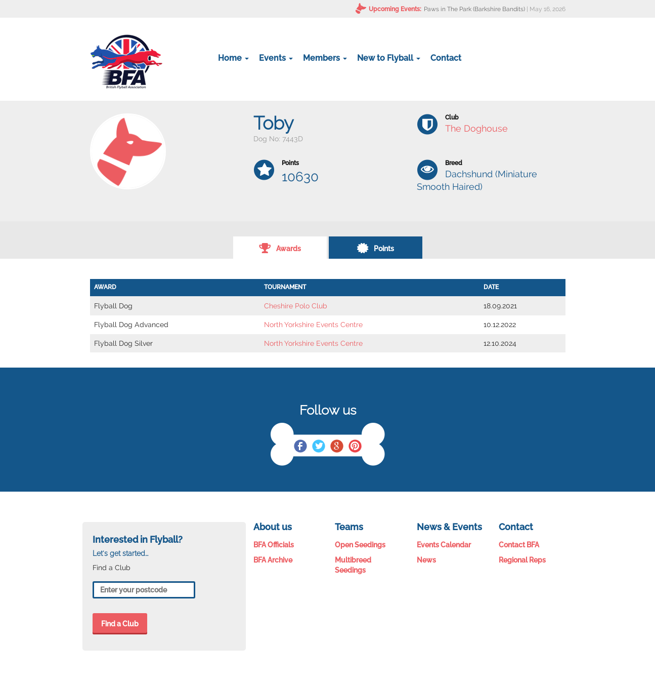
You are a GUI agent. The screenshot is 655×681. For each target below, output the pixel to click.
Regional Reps (522, 560)
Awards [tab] (280, 247)
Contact (445, 58)
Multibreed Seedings (353, 565)
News (426, 560)
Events (276, 58)
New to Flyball (388, 58)
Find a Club (120, 624)
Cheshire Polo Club (295, 306)
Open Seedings (360, 545)
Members (325, 58)
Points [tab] (375, 247)
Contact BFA (519, 545)
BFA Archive (272, 560)
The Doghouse (476, 128)
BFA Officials (273, 545)
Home (233, 58)
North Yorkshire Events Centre (313, 325)
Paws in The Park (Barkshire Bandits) (474, 9)
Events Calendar (444, 545)
